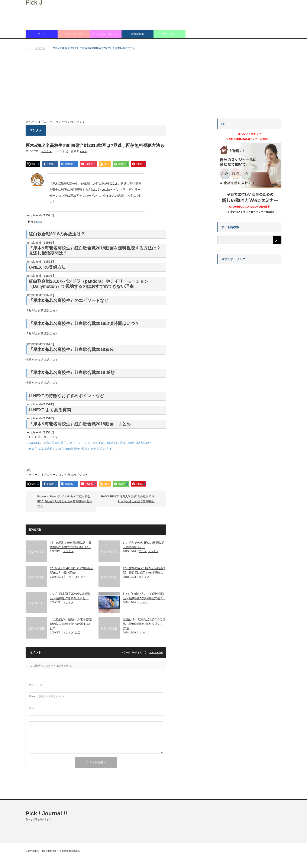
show (38, 221)
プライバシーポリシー (105, 34)
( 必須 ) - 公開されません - (48, 696)
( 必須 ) (36, 685)
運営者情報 (138, 34)
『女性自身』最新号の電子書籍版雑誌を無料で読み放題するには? (71, 624)
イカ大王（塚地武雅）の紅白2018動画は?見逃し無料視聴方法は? (69, 449)
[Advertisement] (153, 86)
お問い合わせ (169, 34)
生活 (77, 632)
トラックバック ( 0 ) (131, 652)
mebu (83, 151)
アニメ (143, 551)
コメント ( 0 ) (156, 652)
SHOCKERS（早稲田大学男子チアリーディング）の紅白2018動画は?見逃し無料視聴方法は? (88, 443)
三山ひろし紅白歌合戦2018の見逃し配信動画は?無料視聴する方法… (144, 624)
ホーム (42, 34)
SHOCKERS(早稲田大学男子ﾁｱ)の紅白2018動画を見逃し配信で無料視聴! (127, 499)
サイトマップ (73, 34)
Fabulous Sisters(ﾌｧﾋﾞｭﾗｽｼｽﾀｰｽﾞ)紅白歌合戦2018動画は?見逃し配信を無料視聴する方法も (64, 501)
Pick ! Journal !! (46, 813)
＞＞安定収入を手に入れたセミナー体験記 (249, 211)
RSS (28, 834)
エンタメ (46, 151)
